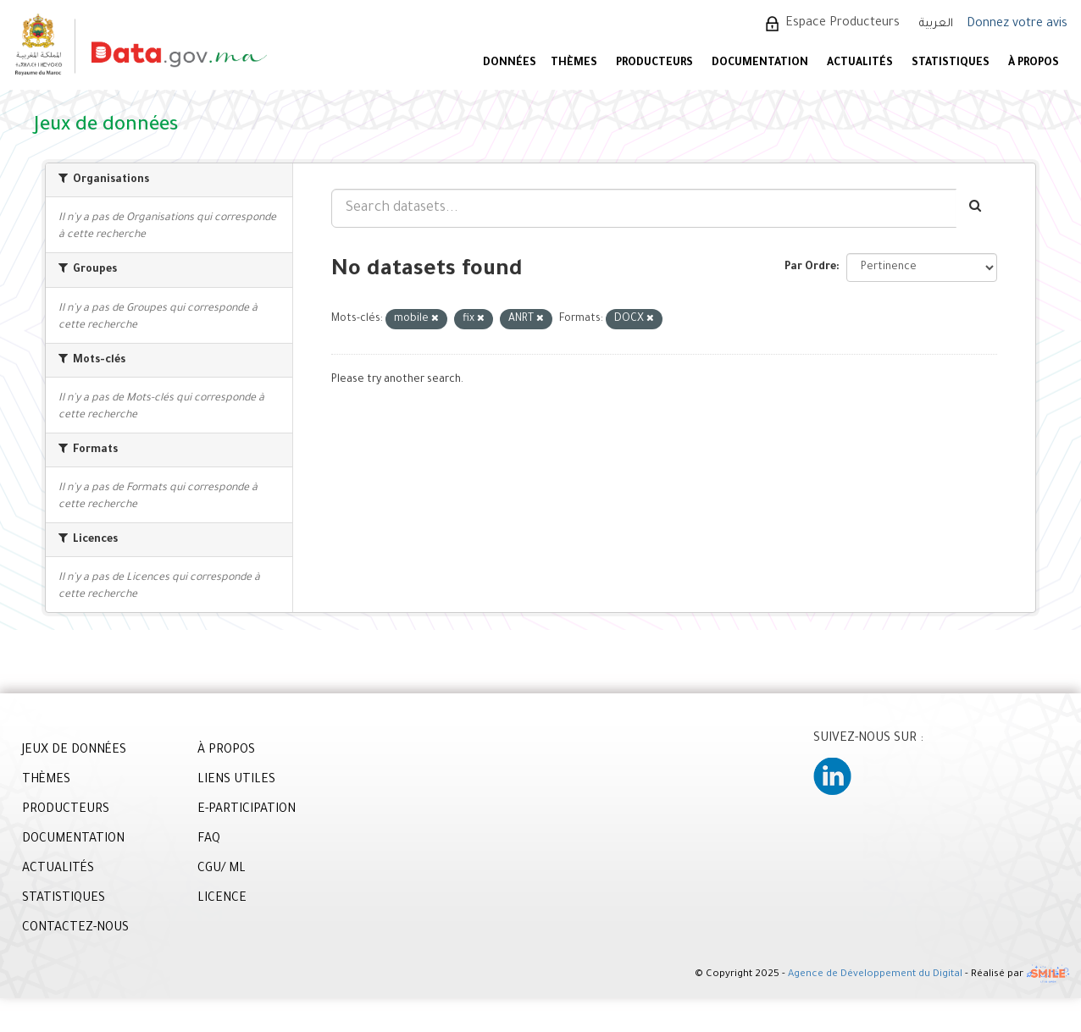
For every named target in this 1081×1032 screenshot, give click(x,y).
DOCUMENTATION (760, 63)
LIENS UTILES (236, 780)
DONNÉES (509, 63)
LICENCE (222, 899)
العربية (936, 24)
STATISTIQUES (951, 63)
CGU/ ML (221, 869)
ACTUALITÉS (860, 63)
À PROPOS (1033, 63)
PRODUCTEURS (654, 63)
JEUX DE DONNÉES (74, 751)
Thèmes (574, 63)
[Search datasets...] (643, 208)
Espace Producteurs (842, 23)
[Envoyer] (976, 208)
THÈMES (46, 780)
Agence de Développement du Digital (875, 975)
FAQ (208, 840)
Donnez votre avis (1017, 24)
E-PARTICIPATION (246, 810)
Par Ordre (810, 267)
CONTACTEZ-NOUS (75, 928)
